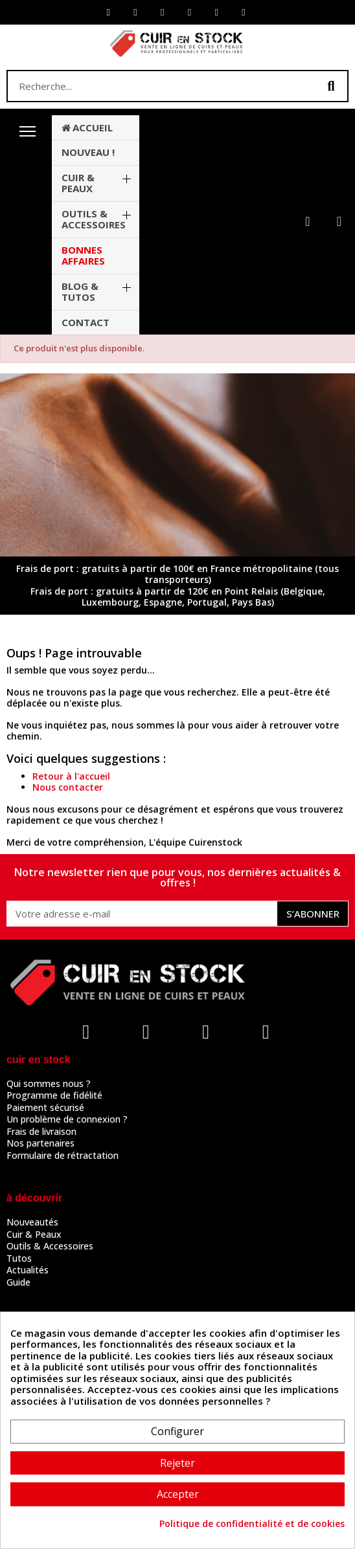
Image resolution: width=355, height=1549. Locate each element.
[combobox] (154, 86)
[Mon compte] (307, 221)
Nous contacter (67, 787)
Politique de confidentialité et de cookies (252, 1524)
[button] (339, 221)
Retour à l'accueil (71, 776)
